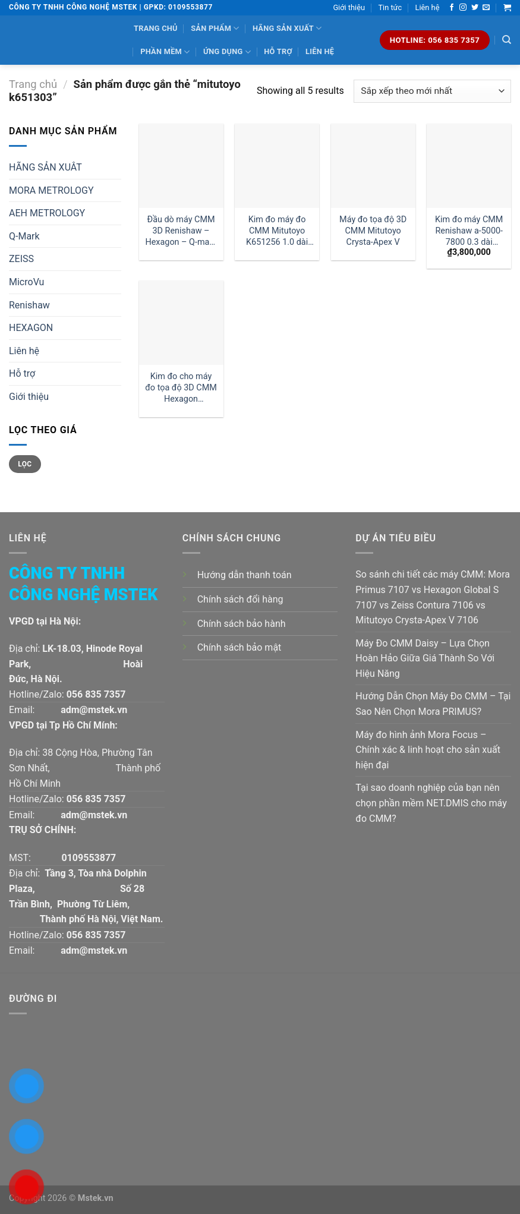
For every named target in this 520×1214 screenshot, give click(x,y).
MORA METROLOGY (51, 190)
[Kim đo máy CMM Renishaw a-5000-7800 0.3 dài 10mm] (469, 166)
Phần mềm (165, 52)
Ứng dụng (227, 52)
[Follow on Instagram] (463, 8)
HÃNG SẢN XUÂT (45, 167)
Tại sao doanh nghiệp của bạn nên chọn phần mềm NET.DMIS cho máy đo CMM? (430, 803)
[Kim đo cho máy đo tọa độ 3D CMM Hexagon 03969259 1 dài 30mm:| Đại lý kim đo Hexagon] (181, 322)
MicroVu (26, 282)
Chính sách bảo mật (239, 647)
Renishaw (29, 305)
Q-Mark (24, 236)
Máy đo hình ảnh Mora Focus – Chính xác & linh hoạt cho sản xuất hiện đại (427, 750)
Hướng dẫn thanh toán (244, 575)
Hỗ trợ (278, 51)
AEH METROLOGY (47, 213)
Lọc (24, 464)
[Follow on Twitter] (474, 8)
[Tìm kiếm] (506, 40)
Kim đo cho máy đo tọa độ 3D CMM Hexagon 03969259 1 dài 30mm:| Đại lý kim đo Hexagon (181, 387)
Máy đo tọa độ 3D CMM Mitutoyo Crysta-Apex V (372, 231)
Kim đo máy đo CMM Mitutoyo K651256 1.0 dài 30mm (277, 231)
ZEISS (21, 258)
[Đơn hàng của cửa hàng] (432, 91)
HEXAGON (31, 327)
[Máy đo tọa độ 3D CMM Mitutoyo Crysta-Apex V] (373, 166)
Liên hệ (427, 7)
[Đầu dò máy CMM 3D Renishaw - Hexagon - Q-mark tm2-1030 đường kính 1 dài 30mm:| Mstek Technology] (181, 166)
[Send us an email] (486, 8)
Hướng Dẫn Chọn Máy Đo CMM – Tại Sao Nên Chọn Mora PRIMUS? (432, 703)
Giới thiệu (349, 7)
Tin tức (390, 7)
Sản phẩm (215, 28)
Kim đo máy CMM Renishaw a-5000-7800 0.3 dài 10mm (469, 231)
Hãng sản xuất (287, 28)
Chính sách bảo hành (241, 623)
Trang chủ (156, 28)
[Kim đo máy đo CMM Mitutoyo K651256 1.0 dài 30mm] (277, 166)
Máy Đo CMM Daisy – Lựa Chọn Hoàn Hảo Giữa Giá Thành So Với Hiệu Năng (424, 658)
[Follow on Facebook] (451, 8)
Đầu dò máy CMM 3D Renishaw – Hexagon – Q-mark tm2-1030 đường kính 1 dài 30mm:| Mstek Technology (180, 231)
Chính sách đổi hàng (240, 599)
